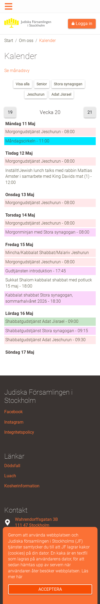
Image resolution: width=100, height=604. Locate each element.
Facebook (13, 411)
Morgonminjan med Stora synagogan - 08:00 (47, 232)
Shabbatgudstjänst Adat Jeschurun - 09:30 (45, 339)
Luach (10, 475)
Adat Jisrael (61, 94)
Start (8, 40)
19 (10, 112)
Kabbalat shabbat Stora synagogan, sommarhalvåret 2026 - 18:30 (39, 298)
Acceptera (50, 589)
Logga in (81, 23)
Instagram (13, 422)
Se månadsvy (17, 70)
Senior (42, 84)
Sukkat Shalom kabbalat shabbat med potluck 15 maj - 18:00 (48, 282)
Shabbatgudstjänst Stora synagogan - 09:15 (46, 330)
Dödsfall (12, 465)
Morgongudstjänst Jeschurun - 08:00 (40, 131)
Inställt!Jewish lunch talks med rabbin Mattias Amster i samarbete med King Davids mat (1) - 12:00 (48, 176)
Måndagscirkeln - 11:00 (27, 140)
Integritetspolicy (19, 432)
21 (89, 112)
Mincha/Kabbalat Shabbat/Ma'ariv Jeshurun (47, 252)
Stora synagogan (68, 84)
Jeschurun (36, 94)
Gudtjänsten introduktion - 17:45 (35, 270)
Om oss (26, 40)
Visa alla (23, 84)
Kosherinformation (21, 485)
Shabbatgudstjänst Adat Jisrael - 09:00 (41, 321)
